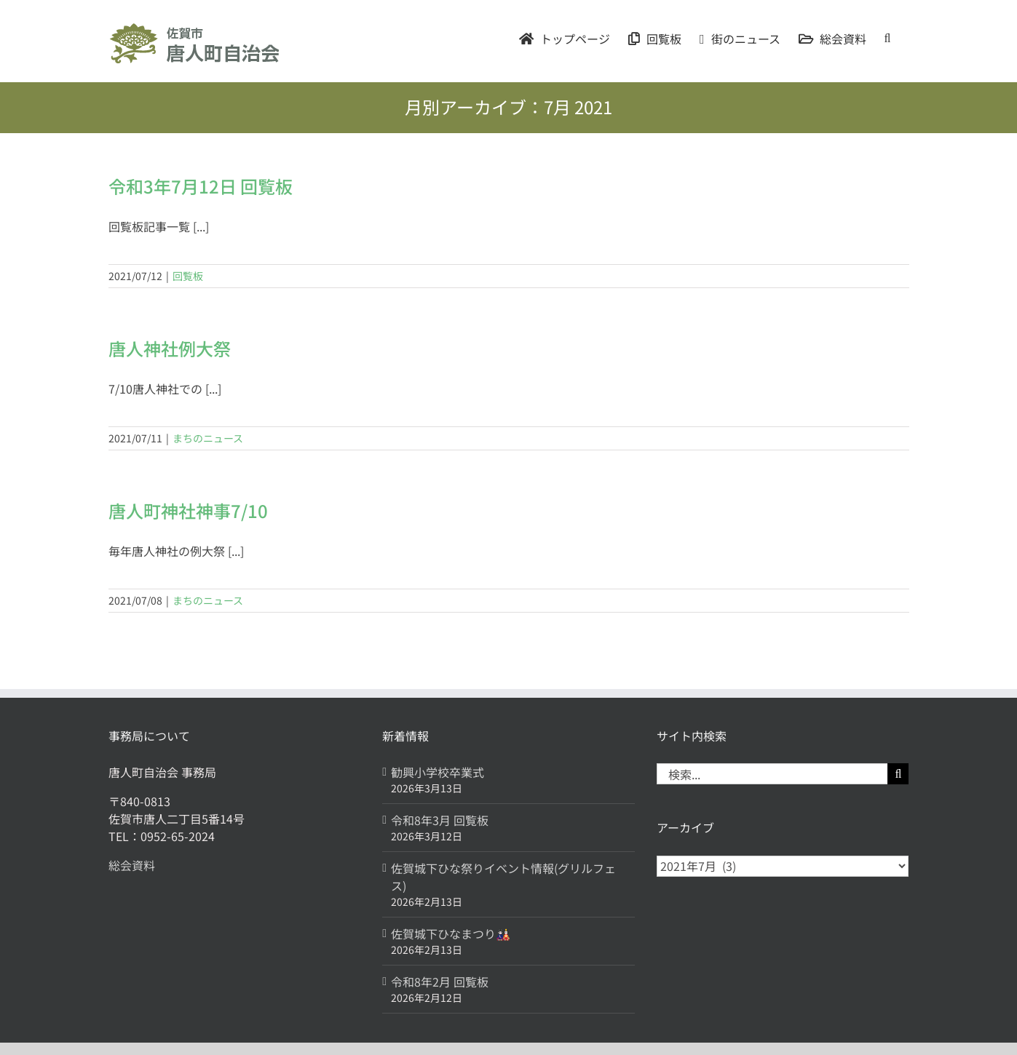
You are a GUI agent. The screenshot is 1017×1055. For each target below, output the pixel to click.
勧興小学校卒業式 (437, 772)
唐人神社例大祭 (169, 348)
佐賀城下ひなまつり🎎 (450, 933)
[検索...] (772, 773)
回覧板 (188, 275)
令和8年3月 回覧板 (439, 820)
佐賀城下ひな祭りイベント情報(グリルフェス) (503, 876)
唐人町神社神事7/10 (188, 510)
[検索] (898, 773)
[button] (888, 38)
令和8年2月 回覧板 (439, 981)
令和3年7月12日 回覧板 (200, 186)
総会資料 (131, 865)
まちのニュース (208, 438)
